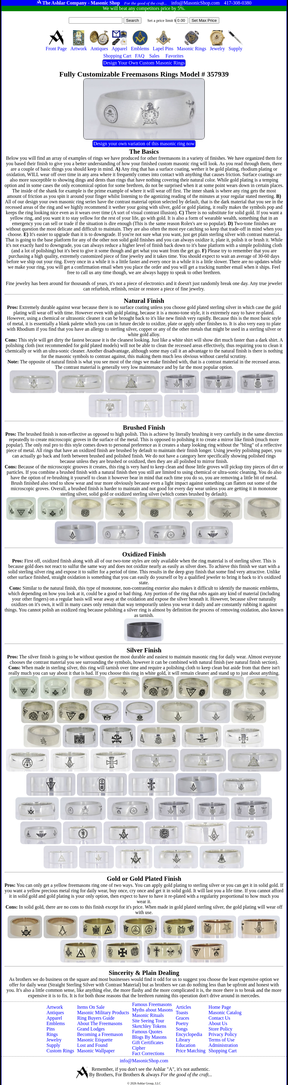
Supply (53, 1045)
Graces (182, 1018)
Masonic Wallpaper (96, 1050)
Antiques (55, 1012)
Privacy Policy (223, 1034)
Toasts (182, 1012)
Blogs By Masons (149, 1037)
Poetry (182, 1023)
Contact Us (219, 1018)
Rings (52, 1034)
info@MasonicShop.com (144, 1060)
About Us (218, 1023)
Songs (181, 1028)
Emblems (55, 1023)
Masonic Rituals (148, 1015)
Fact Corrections (148, 1053)
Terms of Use (222, 1039)
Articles (183, 1007)
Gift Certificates (148, 1042)
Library (183, 1039)
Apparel (54, 1018)
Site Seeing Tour (148, 1020)
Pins (50, 1028)
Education (185, 1045)
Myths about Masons (152, 1009)
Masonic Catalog (225, 1012)
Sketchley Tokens (149, 1026)
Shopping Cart (223, 1050)
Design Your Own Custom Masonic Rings (144, 62)
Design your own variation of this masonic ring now (143, 143)
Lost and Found (92, 1045)
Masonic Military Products (103, 1012)
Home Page (220, 1007)
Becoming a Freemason (100, 1034)
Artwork (54, 1007)
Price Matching (190, 1050)
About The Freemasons (99, 1023)
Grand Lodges (91, 1028)
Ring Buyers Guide (96, 1018)
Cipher (138, 1048)
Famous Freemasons (152, 1004)
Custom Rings (60, 1050)
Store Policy (221, 1028)
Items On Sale (91, 1007)
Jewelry (53, 1039)
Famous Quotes (147, 1031)
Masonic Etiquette (95, 1039)
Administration (223, 1045)
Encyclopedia (189, 1034)
